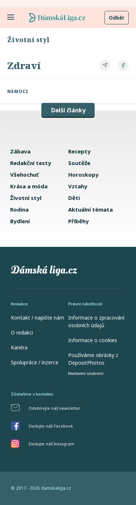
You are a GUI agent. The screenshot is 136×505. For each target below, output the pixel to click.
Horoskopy (83, 174)
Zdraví (24, 65)
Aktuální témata (90, 209)
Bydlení (20, 221)
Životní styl (28, 39)
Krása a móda (29, 186)
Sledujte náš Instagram (51, 443)
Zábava (20, 151)
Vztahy (77, 186)
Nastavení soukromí (85, 373)
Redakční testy (30, 163)
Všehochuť (24, 174)
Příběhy (78, 221)
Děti (74, 197)
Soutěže (79, 163)
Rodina (19, 209)
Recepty (79, 151)
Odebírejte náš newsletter (55, 408)
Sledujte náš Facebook (50, 426)
